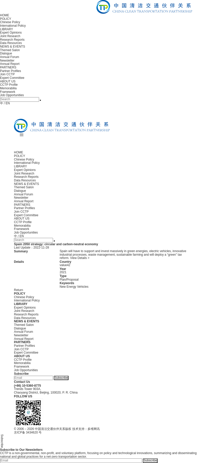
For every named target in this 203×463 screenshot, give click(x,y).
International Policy (13, 25)
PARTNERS (8, 67)
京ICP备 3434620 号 (28, 432)
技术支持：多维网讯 (86, 429)
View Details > (79, 258)
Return (18, 290)
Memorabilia (8, 88)
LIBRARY (6, 29)
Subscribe (61, 378)
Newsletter (7, 60)
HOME (4, 15)
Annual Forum (9, 57)
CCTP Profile (9, 84)
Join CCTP (7, 74)
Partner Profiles (10, 71)
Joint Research (10, 36)
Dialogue (6, 53)
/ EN (7, 103)
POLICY (5, 19)
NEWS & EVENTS (12, 46)
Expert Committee (12, 78)
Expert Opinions (11, 32)
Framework (7, 92)
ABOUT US (7, 81)
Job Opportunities (12, 95)
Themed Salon (10, 50)
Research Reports (12, 39)
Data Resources (11, 43)
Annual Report (10, 64)
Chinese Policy (10, 22)
